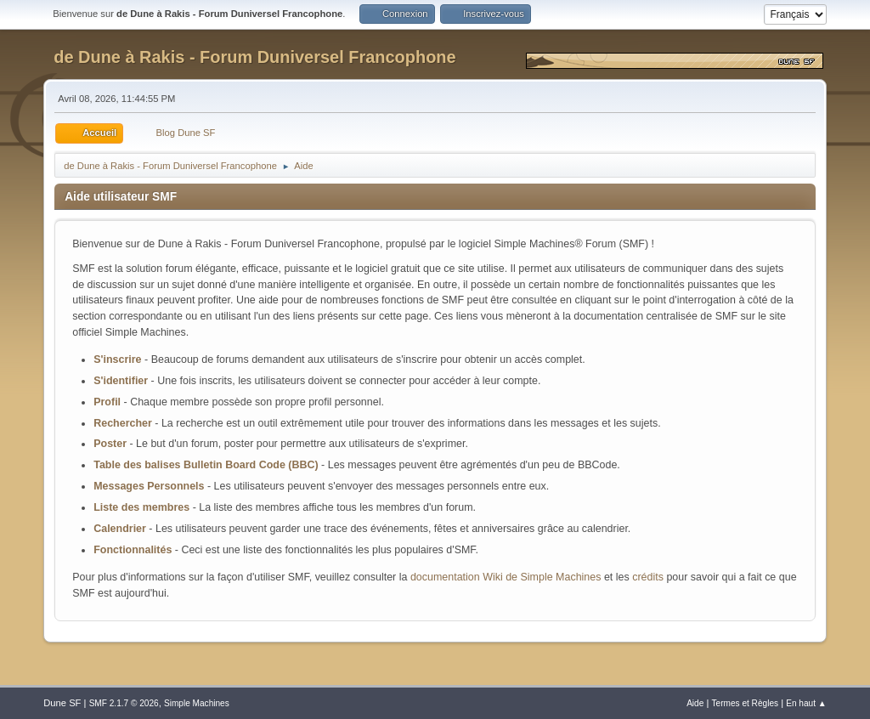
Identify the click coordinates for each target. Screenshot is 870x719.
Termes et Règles (745, 703)
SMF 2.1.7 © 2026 (124, 703)
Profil (107, 402)
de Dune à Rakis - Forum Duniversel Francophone (254, 57)
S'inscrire (117, 359)
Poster (110, 444)
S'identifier (120, 381)
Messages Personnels (148, 486)
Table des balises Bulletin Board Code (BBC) (205, 465)
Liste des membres (141, 507)
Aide (694, 703)
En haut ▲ (806, 703)
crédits (648, 577)
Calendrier (119, 529)
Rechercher (122, 423)
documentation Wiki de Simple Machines (506, 577)
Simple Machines (196, 703)
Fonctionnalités (132, 550)
